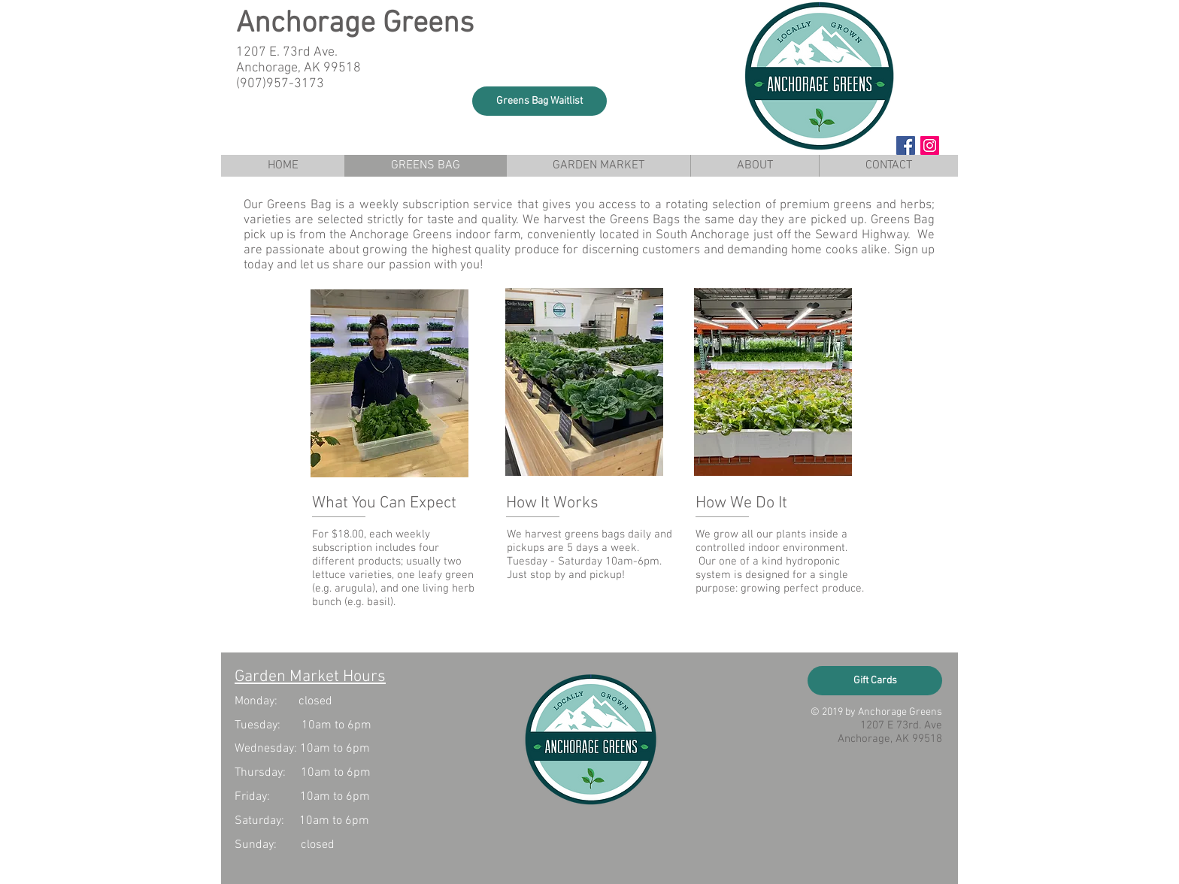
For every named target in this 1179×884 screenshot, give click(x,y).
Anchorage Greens (355, 24)
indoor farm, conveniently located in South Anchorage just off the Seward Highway (682, 235)
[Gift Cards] (875, 680)
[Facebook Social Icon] (905, 145)
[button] (539, 101)
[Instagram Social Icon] (929, 145)
